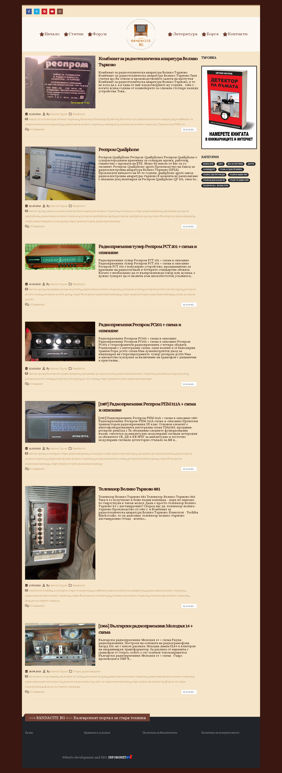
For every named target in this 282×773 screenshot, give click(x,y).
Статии (73, 34)
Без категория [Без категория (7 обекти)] (235, 164)
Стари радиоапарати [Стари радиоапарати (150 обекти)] (214, 180)
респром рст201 (132, 289)
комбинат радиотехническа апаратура (120, 590)
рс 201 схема (90, 378)
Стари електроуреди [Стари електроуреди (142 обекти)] (214, 175)
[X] (37, 11)
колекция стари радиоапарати (141, 211)
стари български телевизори (91, 595)
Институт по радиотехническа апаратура (147, 119)
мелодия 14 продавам (43, 676)
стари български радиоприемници (96, 294)
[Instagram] (60, 11)
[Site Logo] (141, 34)
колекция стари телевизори (73, 590)
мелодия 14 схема (71, 676)
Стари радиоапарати (87, 671)
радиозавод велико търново (83, 124)
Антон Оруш (59, 114)
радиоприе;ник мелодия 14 (43, 681)
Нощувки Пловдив (206, 757)
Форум (97, 34)
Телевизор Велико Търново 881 (129, 489)
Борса (210, 34)
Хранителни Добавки (147, 757)
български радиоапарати (63, 373)
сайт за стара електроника (112, 681)
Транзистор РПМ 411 (171, 124)
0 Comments (37, 129)
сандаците (111, 124)
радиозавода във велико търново (71, 458)
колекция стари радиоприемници (112, 453)
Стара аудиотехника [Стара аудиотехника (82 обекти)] (231, 169)
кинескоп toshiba (40, 590)
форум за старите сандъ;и (42, 600)
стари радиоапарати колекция (46, 221)
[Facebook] (29, 11)
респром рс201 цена (67, 378)
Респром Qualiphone (119, 149)
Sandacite (79, 114)
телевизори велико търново (169, 595)
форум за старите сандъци (62, 686)
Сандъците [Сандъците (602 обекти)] (209, 169)
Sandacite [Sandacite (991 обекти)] (208, 164)
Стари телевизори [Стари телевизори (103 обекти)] (239, 180)
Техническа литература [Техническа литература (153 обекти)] (215, 186)
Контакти (235, 34)
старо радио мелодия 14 (147, 681)
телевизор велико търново (138, 124)
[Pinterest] (44, 11)
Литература (182, 34)
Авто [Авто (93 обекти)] (220, 164)
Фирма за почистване (177, 757)
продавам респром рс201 (98, 373)
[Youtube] (52, 11)
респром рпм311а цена (143, 458)
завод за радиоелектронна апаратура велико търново (82, 211)
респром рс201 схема (39, 378)
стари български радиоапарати (173, 216)
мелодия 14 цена (96, 676)
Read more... (189, 130)
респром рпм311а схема (110, 458)
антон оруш (37, 211)
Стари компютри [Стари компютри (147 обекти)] (238, 175)
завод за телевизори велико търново (54, 119)
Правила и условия (97, 732)
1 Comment (36, 383)
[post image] (60, 82)
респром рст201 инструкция (164, 289)
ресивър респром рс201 (172, 373)
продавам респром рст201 (63, 289)
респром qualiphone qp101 (98, 216)
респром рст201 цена (57, 294)
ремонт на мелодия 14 (78, 681)
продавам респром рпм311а (156, 453)
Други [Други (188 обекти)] (251, 164)
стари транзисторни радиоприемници (94, 221)
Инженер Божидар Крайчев (99, 119)
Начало (49, 34)
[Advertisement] (230, 251)
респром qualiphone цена (134, 216)
